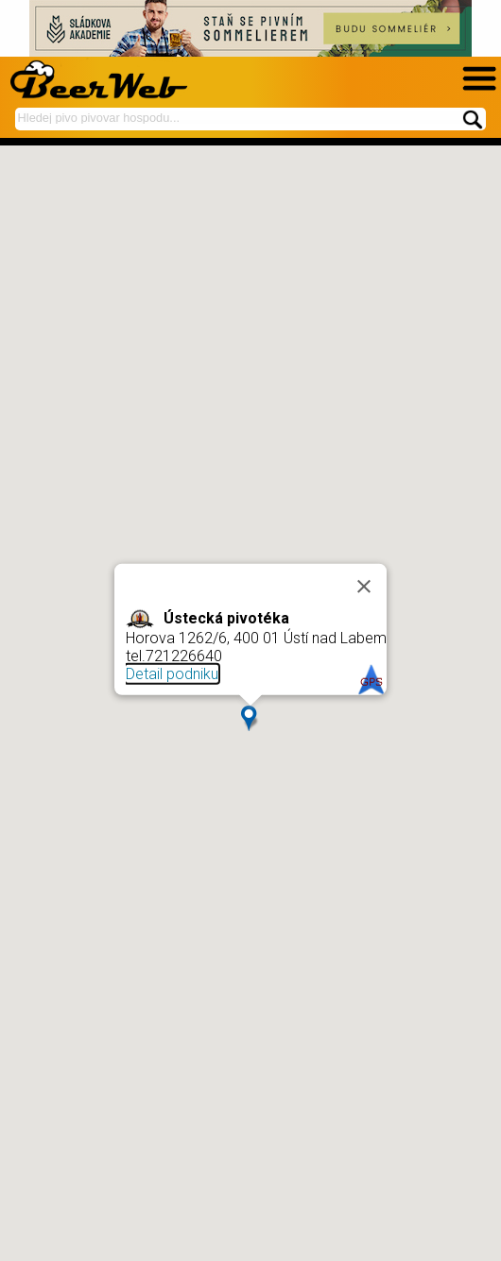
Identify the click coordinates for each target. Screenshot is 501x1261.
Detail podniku (172, 674)
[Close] (364, 585)
